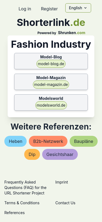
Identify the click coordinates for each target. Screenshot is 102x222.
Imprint (61, 182)
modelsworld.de (51, 105)
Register (49, 8)
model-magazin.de (51, 84)
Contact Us (65, 202)
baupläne (83, 141)
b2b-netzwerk (48, 141)
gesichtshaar (60, 154)
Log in (24, 8)
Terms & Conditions (21, 202)
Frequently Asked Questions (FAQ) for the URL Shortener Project (25, 187)
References (14, 212)
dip (32, 154)
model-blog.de (51, 63)
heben (15, 141)
